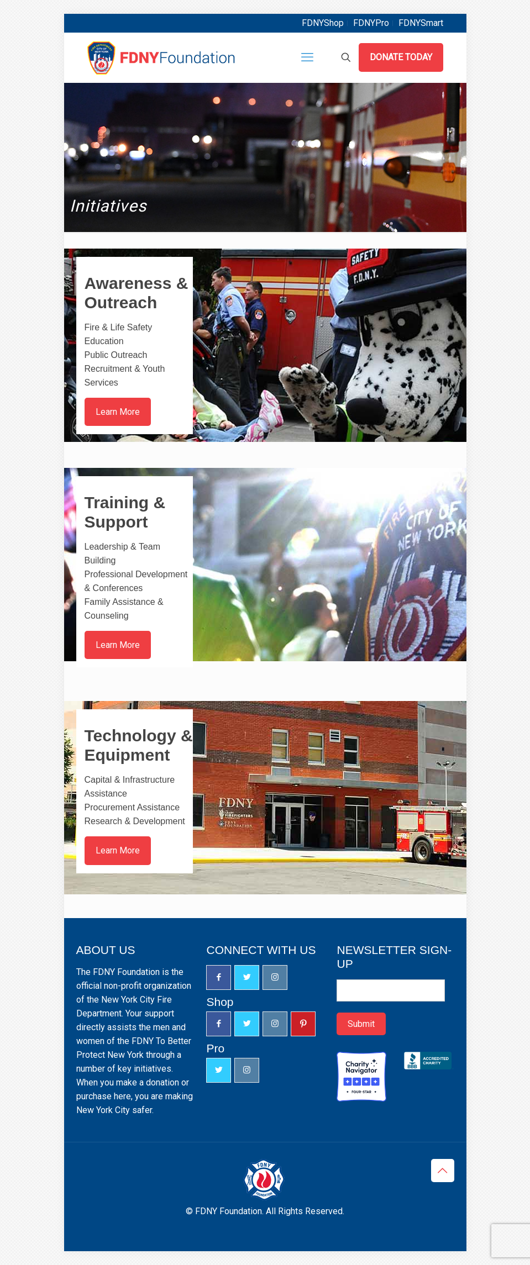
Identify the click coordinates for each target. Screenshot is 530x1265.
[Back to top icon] (442, 1170)
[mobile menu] (307, 57)
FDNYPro (371, 23)
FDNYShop (323, 23)
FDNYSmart (420, 23)
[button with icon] (218, 977)
